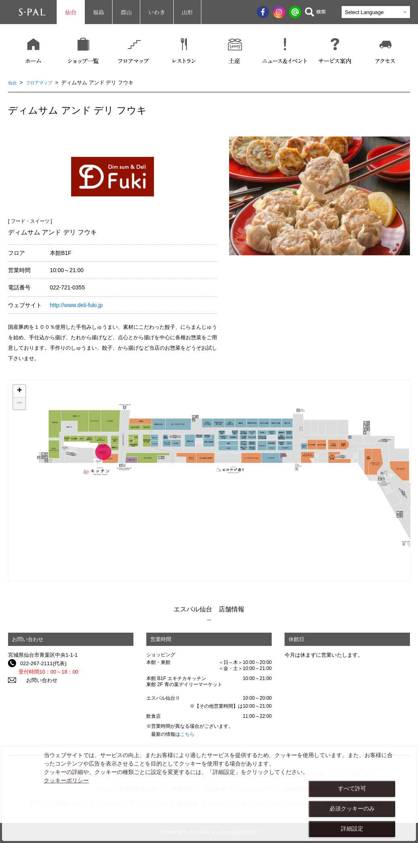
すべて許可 (352, 788)
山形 (187, 12)
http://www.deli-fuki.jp (76, 305)
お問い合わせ (35, 680)
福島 (98, 12)
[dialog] (209, 794)
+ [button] (19, 391)
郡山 (126, 12)
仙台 (70, 12)
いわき (156, 12)
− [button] (19, 403)
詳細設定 (352, 828)
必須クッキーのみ (352, 808)
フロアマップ (43, 82)
